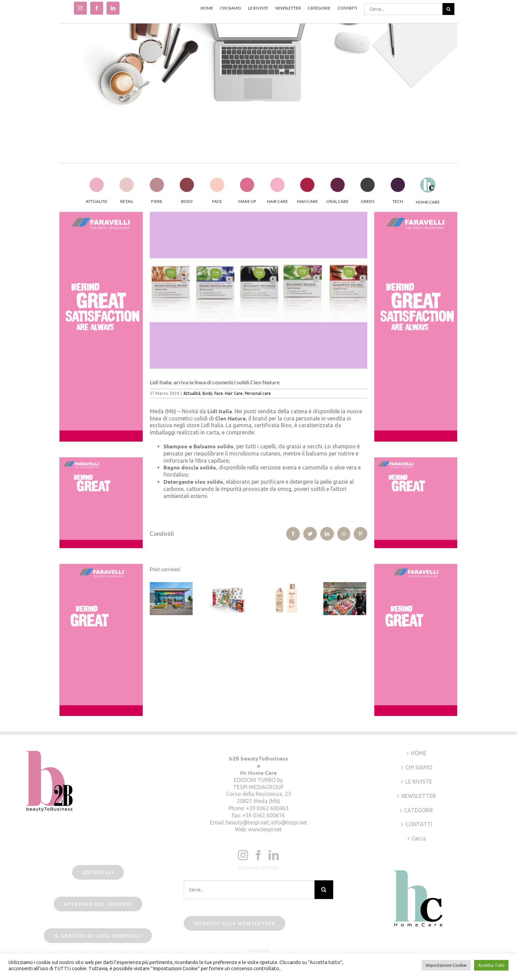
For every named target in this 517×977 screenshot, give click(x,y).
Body (207, 393)
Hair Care (234, 393)
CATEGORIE (418, 810)
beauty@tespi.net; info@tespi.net (266, 822)
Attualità (191, 393)
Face (218, 393)
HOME (418, 753)
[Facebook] (258, 855)
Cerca (419, 838)
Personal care (258, 393)
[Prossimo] (361, 598)
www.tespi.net (265, 829)
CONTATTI (418, 824)
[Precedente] (155, 598)
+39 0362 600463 (267, 808)
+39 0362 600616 (263, 815)
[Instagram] (243, 855)
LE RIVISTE (418, 782)
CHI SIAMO (418, 767)
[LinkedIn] (274, 855)
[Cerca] (448, 9)
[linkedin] (113, 8)
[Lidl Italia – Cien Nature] (258, 290)
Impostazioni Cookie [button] (446, 965)
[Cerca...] (403, 9)
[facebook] (96, 8)
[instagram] (80, 8)
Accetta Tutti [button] (491, 965)
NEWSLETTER (418, 796)
